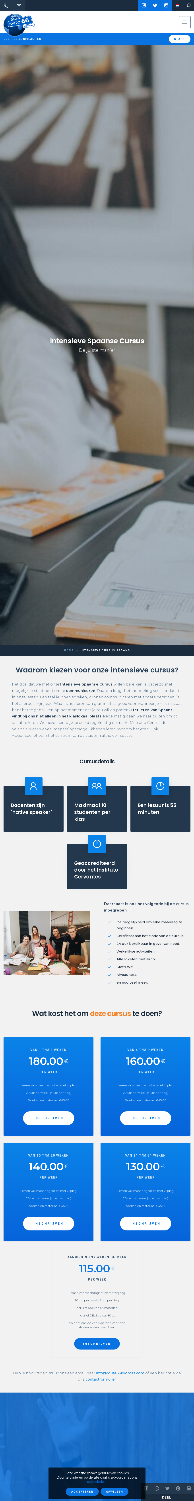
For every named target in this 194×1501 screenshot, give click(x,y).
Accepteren (82, 1491)
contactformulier (100, 1379)
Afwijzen (114, 1491)
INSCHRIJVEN (49, 1118)
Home (69, 650)
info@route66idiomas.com (120, 1373)
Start (179, 39)
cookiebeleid (97, 1482)
